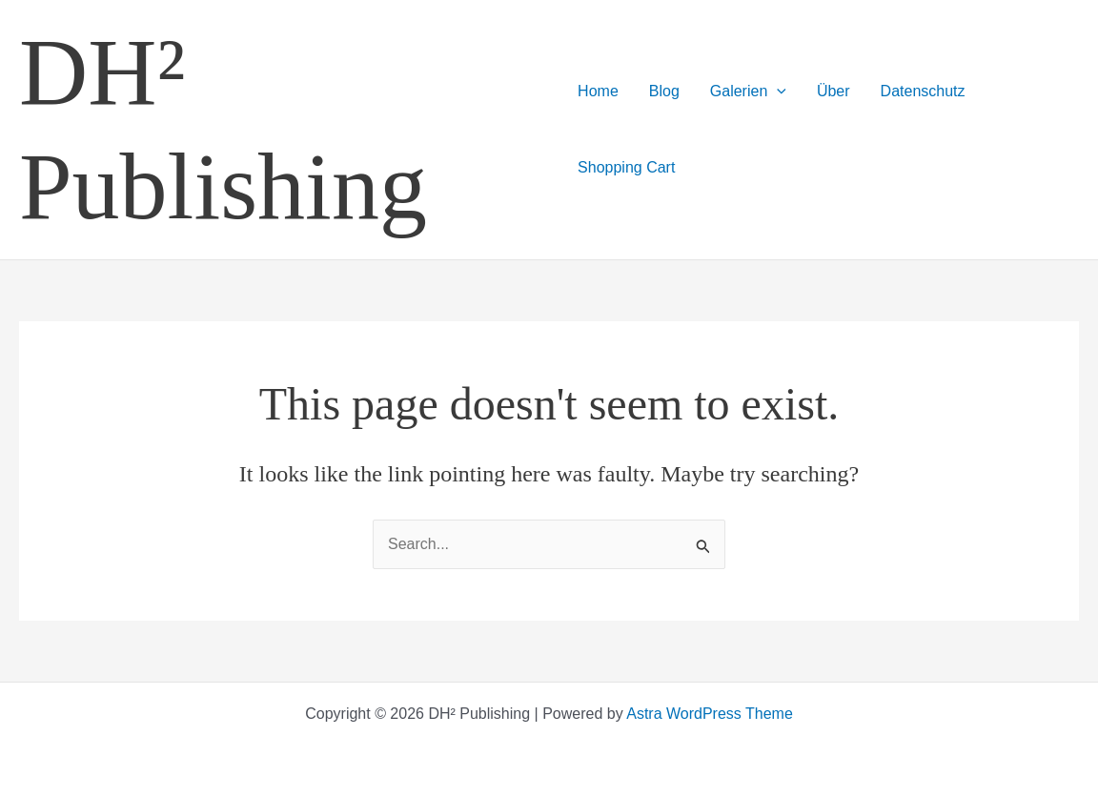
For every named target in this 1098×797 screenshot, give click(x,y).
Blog (664, 91)
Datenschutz (923, 91)
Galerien (748, 91)
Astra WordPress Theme (709, 713)
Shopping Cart (626, 167)
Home (598, 91)
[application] (776, 91)
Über (833, 91)
